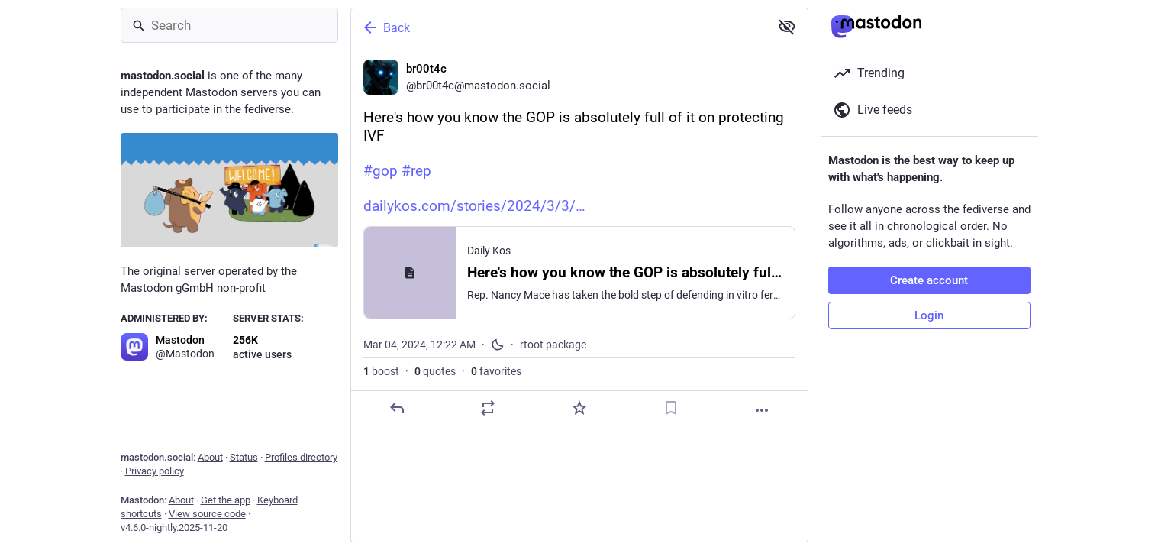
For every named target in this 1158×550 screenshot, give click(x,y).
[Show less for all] (787, 26)
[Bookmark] (670, 408)
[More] (762, 410)
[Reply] (396, 408)
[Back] (558, 27)
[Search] (229, 25)
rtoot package (553, 344)
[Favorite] (578, 408)
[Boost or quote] (488, 408)
